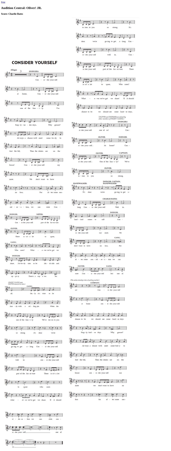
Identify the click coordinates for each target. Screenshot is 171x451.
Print (3, 2)
